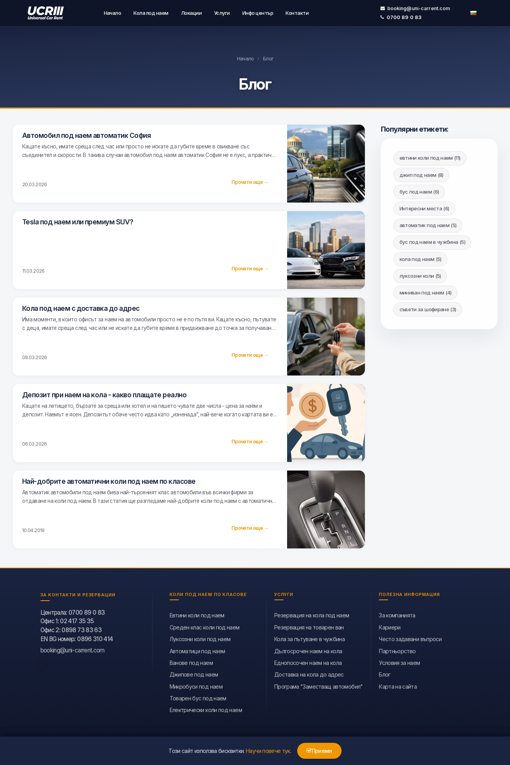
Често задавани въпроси (410, 637)
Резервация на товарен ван (309, 625)
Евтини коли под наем (197, 613)
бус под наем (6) (419, 190)
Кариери (390, 625)
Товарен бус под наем (198, 696)
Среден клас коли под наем (205, 625)
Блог (384, 673)
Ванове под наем (191, 661)
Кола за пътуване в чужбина (309, 637)
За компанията (397, 613)
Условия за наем (399, 661)
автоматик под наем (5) (428, 223)
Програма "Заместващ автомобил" (318, 685)
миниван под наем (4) (426, 291)
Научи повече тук (268, 750)
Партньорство (397, 649)
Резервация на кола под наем (311, 613)
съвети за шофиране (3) (428, 308)
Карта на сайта (398, 685)
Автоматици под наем (197, 649)
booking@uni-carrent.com (415, 8)
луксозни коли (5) (420, 274)
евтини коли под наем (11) (430, 156)
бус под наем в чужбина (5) (432, 240)
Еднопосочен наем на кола (308, 661)
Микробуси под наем (196, 685)
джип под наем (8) (421, 173)
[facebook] (41, 663)
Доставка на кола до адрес (309, 673)
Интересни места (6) (424, 207)
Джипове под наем (194, 673)
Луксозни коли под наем (200, 637)
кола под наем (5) (421, 257)
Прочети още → (249, 180)
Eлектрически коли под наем (206, 708)
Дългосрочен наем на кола (308, 649)
